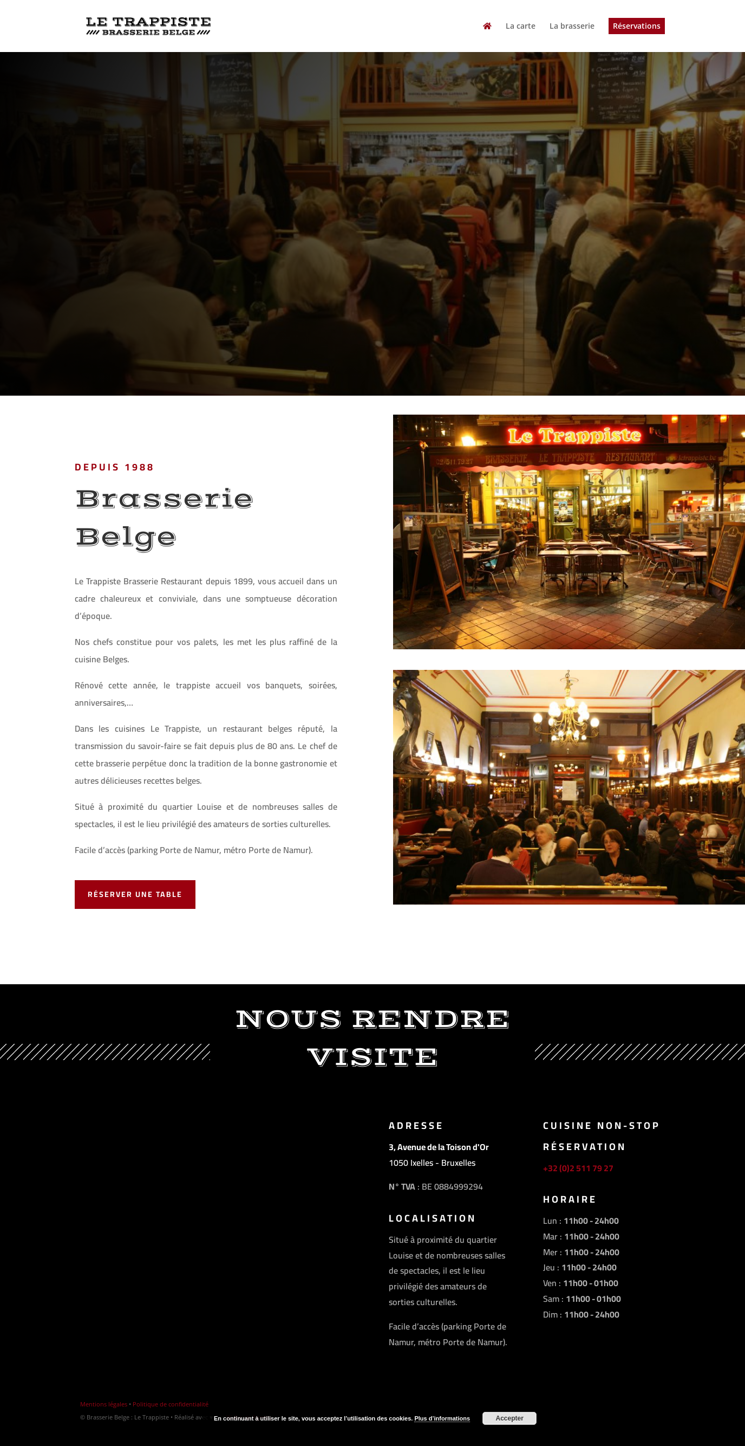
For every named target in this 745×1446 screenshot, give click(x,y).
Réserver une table (135, 894)
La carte (520, 26)
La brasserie (572, 26)
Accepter (510, 1418)
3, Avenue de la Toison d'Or (439, 1147)
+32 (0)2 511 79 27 (578, 1168)
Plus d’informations (442, 1418)
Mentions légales (103, 1404)
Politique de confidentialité (170, 1404)
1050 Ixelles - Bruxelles (432, 1162)
